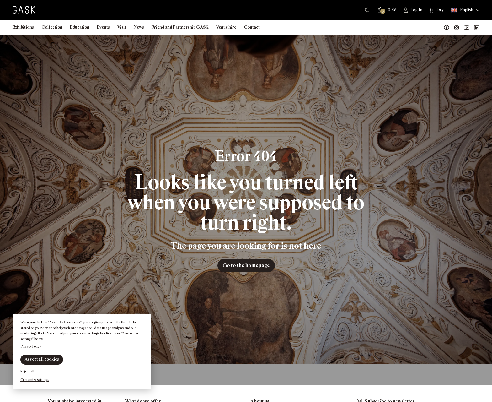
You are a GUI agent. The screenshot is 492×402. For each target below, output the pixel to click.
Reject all (27, 371)
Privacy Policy (31, 346)
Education (79, 27)
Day (440, 10)
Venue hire (226, 27)
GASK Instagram (456, 27)
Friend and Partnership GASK (180, 27)
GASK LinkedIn (476, 27)
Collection (51, 27)
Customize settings (34, 380)
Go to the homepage (246, 265)
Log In (416, 10)
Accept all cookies (41, 359)
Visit (121, 27)
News (139, 27)
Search (368, 10)
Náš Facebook (446, 27)
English (462, 10)
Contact (252, 27)
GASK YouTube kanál (466, 27)
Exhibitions (23, 27)
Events (103, 27)
